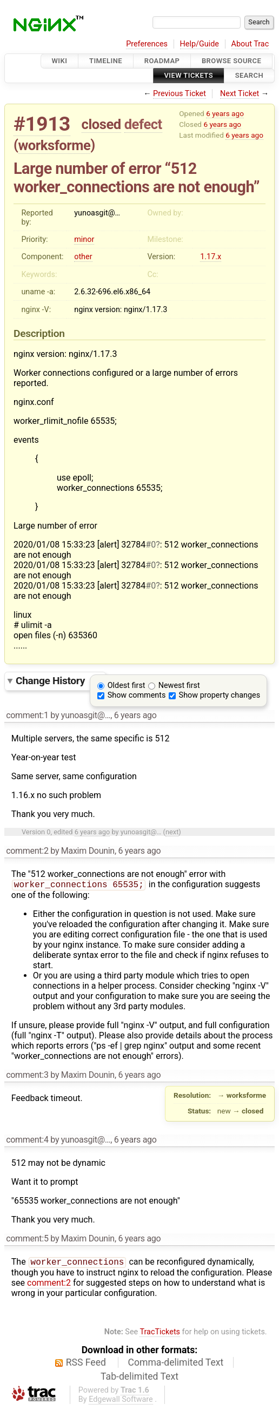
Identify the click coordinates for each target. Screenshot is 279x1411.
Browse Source (231, 61)
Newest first (179, 685)
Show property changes (219, 695)
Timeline (105, 61)
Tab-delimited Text (139, 1378)
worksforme (54, 145)
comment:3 (27, 1076)
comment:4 (27, 1141)
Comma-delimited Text (176, 1364)
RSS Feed (86, 1364)
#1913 (42, 124)
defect (143, 124)
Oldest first (126, 685)
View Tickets (188, 76)
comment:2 (27, 851)
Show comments (137, 695)
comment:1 (27, 715)
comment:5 (27, 1239)
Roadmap (162, 61)
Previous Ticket (179, 93)
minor (84, 239)
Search (249, 76)
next (171, 832)
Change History (58, 680)
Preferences (147, 44)
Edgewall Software (121, 1401)
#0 (150, 544)
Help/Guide (199, 44)
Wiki (60, 61)
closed (101, 124)
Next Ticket (239, 93)
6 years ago (225, 113)
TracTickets (160, 1334)
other (83, 256)
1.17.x (210, 256)
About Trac (250, 44)
